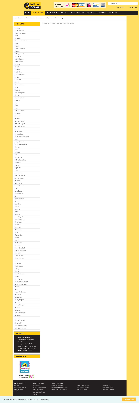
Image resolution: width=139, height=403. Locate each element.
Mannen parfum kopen (83, 387)
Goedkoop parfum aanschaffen (60, 387)
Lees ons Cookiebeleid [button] (41, 399)
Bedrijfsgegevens (18, 389)
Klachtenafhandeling (37, 389)
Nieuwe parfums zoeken (108, 389)
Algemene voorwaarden (20, 387)
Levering (34, 394)
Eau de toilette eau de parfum (59, 389)
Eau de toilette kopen (57, 385)
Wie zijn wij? (17, 385)
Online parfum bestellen (83, 385)
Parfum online (105, 385)
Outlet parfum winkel (107, 387)
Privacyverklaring (37, 391)
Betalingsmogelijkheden (38, 392)
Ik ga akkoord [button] (129, 399)
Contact (16, 391)
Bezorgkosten (36, 385)
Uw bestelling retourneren (39, 387)
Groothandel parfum (82, 389)
